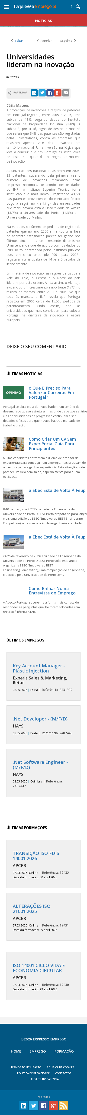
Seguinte (68, 41)
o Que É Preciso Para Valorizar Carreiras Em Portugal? (51, 392)
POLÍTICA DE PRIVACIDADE (33, 1073)
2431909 (43, 677)
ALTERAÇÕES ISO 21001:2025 (32, 908)
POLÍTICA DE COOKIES (60, 1067)
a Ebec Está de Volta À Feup (57, 490)
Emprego (38, 1051)
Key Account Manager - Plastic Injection (39, 668)
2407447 (43, 774)
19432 (43, 865)
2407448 (43, 725)
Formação (64, 1051)
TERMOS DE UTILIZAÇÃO (25, 1067)
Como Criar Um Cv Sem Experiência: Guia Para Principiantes (52, 443)
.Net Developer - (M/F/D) (40, 719)
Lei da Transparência (44, 1079)
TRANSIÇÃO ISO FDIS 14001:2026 (36, 855)
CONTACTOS (63, 1073)
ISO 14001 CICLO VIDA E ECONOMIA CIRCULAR (39, 968)
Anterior (44, 41)
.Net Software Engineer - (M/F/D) (40, 764)
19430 (43, 977)
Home (16, 1051)
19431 (43, 918)
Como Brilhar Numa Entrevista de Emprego (52, 591)
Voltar (17, 41)
